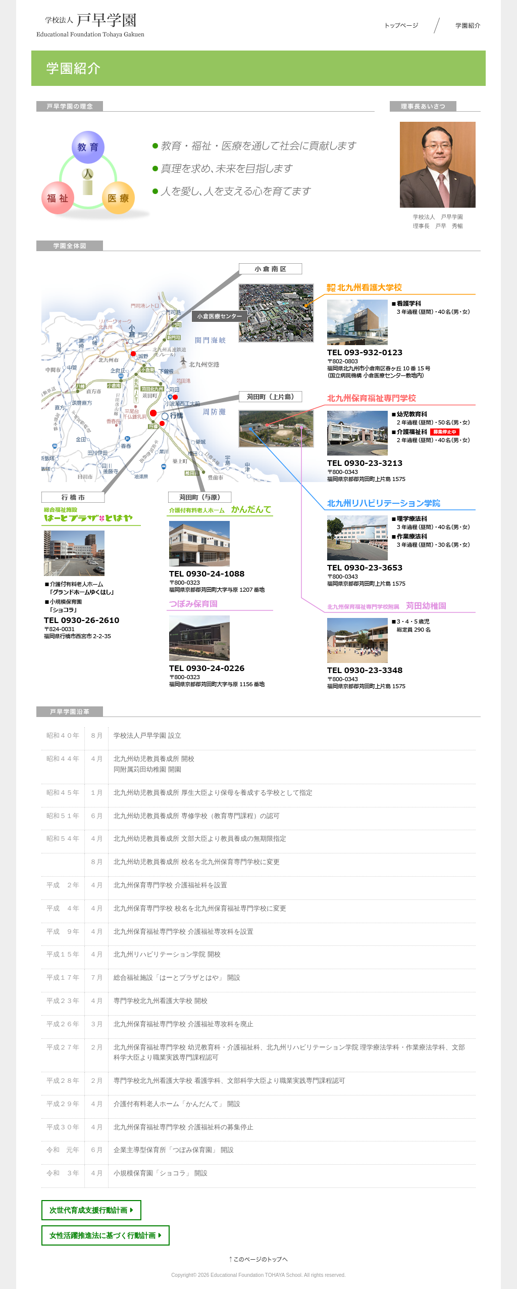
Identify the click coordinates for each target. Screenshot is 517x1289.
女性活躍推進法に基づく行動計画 (105, 1235)
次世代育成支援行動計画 (91, 1210)
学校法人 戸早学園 (90, 25)
